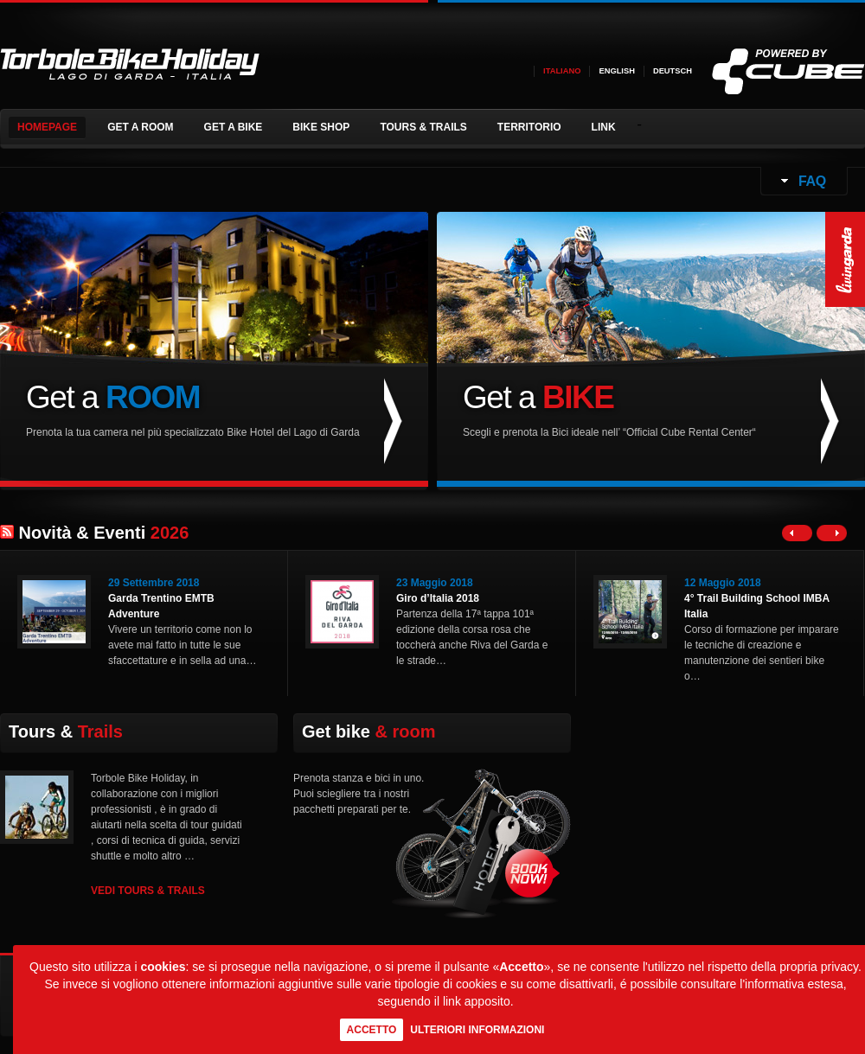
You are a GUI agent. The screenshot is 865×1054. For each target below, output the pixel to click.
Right (832, 533)
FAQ (810, 181)
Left (797, 533)
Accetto (372, 1030)
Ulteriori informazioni (477, 1030)
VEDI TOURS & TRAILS (148, 891)
